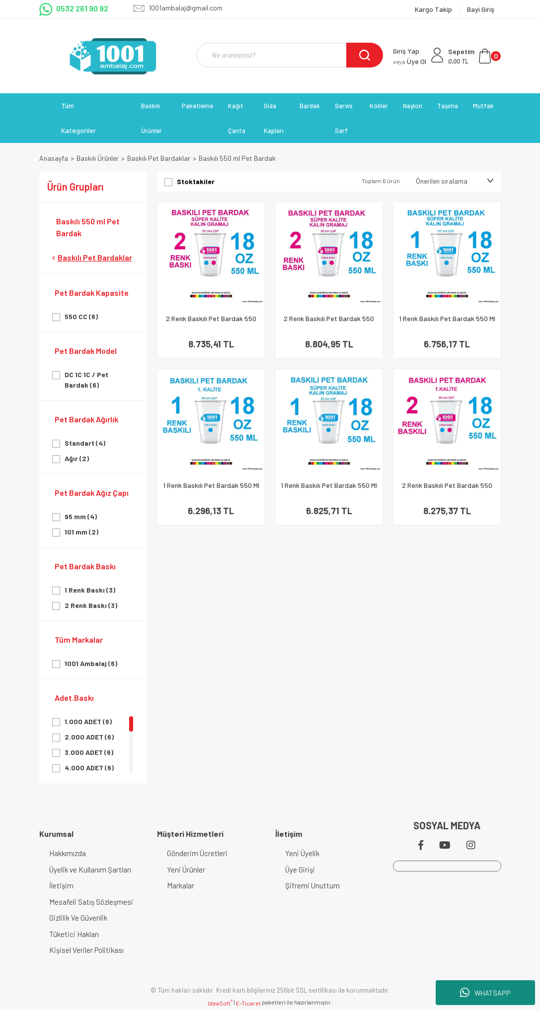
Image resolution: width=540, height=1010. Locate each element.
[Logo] (112, 56)
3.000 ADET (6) (89, 752)
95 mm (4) (81, 516)
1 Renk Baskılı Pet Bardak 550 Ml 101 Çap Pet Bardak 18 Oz (447, 323)
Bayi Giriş (480, 9)
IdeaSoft (220, 1003)
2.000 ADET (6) (89, 737)
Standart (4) (85, 443)
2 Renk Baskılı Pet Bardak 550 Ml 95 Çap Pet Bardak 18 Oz (447, 489)
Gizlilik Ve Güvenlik (78, 917)
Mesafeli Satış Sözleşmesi (91, 901)
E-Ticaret (248, 1003)
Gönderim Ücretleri (197, 853)
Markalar (180, 885)
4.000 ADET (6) (89, 767)
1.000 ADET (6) (88, 721)
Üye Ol (409, 61)
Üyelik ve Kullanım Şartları (90, 869)
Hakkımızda (67, 853)
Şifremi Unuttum (312, 885)
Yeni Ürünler (186, 869)
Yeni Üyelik (302, 853)
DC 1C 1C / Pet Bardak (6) (86, 379)
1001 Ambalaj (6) (91, 663)
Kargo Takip (434, 9)
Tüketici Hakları (74, 934)
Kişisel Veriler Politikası (86, 949)
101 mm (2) (81, 532)
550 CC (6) (81, 316)
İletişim (61, 885)
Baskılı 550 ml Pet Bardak (237, 158)
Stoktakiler (196, 181)
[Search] (289, 55)
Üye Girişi (300, 869)
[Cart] (474, 56)
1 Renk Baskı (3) (90, 590)
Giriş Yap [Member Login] (406, 51)
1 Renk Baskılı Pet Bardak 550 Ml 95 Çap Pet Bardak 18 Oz (211, 489)
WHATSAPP (485, 992)
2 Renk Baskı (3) (91, 605)
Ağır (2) (77, 458)
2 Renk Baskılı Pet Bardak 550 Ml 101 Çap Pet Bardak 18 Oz (211, 323)
